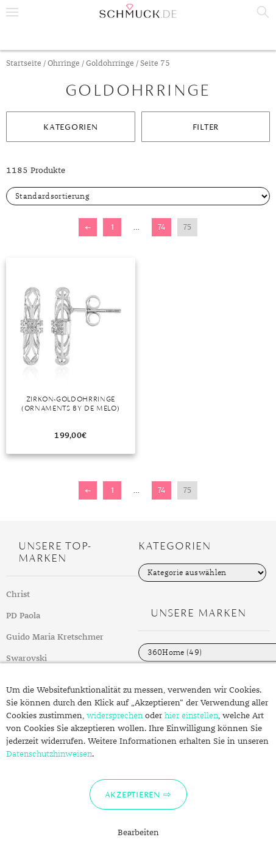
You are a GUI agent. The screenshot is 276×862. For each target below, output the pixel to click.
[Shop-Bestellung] (138, 196)
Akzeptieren (132, 794)
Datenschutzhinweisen (49, 754)
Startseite (23, 64)
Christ (18, 594)
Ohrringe (64, 64)
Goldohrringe (110, 64)
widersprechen (115, 716)
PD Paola (23, 616)
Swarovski (26, 658)
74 (161, 226)
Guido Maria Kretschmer (55, 637)
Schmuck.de (138, 11)
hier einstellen (191, 716)
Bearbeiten (138, 832)
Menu (12, 12)
